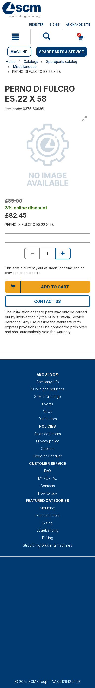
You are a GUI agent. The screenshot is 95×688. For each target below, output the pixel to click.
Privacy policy (47, 441)
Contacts (47, 486)
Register (36, 24)
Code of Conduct (47, 456)
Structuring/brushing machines (47, 545)
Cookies (47, 448)
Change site (78, 24)
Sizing (48, 523)
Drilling (47, 538)
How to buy (47, 493)
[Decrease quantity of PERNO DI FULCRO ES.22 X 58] (32, 253)
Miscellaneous (24, 66)
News (47, 411)
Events (47, 404)
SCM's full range (47, 396)
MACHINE (18, 52)
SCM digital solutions (47, 389)
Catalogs (31, 61)
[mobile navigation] (15, 36)
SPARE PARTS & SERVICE (61, 52)
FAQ (47, 471)
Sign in (55, 24)
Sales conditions (47, 434)
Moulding (47, 508)
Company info (47, 382)
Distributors (47, 419)
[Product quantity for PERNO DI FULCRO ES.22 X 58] (47, 253)
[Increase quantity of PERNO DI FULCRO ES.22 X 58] (63, 253)
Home (11, 61)
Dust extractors (47, 515)
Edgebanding (47, 530)
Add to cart (55, 286)
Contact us (47, 301)
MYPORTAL (47, 478)
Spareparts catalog (61, 61)
